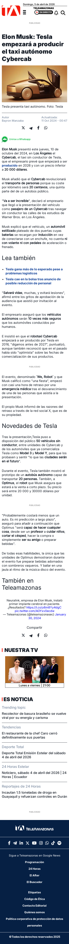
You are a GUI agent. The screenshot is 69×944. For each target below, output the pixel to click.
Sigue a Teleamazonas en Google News (34, 855)
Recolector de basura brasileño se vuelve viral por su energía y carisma (34, 716)
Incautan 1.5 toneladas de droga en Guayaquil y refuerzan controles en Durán (34, 794)
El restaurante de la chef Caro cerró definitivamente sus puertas (29, 735)
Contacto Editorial (34, 905)
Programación (34, 862)
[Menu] (26, 11)
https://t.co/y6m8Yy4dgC (43, 607)
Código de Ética (34, 899)
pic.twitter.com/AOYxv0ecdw (34, 611)
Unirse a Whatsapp (17, 139)
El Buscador (34, 882)
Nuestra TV (20, 650)
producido (9, 165)
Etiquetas (34, 892)
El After (34, 875)
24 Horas (34, 868)
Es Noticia (18, 699)
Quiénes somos (34, 912)
